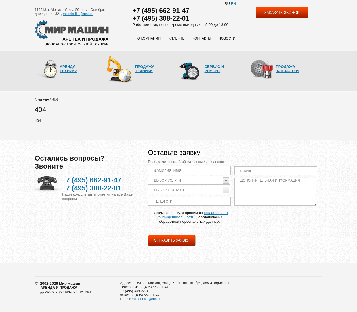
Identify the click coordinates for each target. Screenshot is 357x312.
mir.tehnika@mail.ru (78, 14)
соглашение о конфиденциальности (192, 215)
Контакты (201, 38)
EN (233, 3)
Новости (226, 38)
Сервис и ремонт (214, 68)
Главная (42, 99)
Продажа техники (145, 68)
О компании (149, 38)
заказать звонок (281, 12)
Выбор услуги (167, 180)
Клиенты (177, 38)
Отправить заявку (171, 240)
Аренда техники (68, 68)
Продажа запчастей (287, 68)
